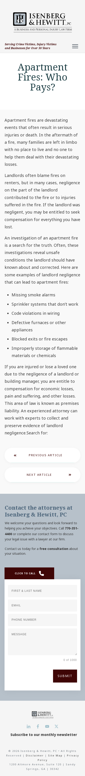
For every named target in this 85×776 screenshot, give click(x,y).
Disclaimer (35, 755)
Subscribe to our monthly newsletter (43, 734)
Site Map (55, 755)
